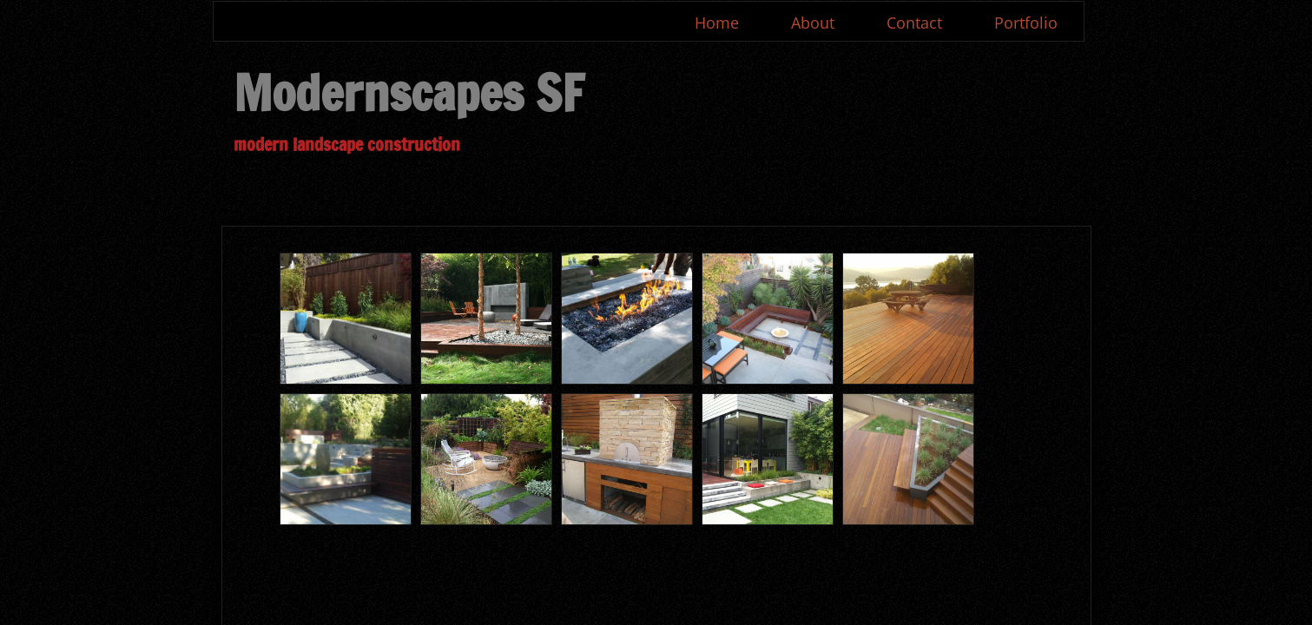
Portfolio (1026, 22)
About (812, 22)
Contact (914, 22)
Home (717, 22)
